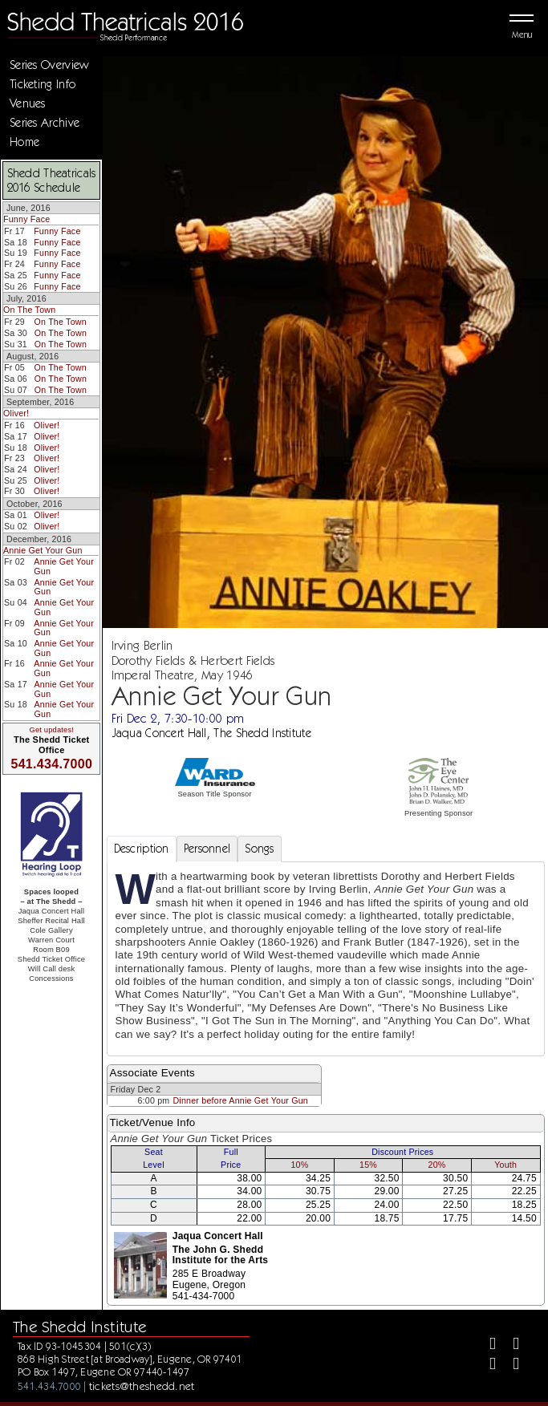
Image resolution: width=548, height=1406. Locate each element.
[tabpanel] (326, 959)
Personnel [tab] (207, 848)
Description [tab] (141, 848)
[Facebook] (486, 1345)
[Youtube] (509, 1365)
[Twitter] (509, 1345)
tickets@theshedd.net (142, 1386)
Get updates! (51, 730)
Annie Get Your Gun (43, 550)
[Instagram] (486, 1365)
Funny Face (26, 219)
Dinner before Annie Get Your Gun (240, 1100)
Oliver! (16, 413)
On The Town (29, 309)
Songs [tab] (259, 848)
